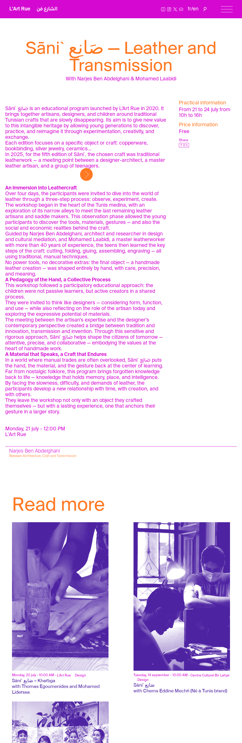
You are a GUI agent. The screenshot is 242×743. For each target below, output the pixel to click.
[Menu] (227, 9)
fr (189, 9)
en (195, 9)
